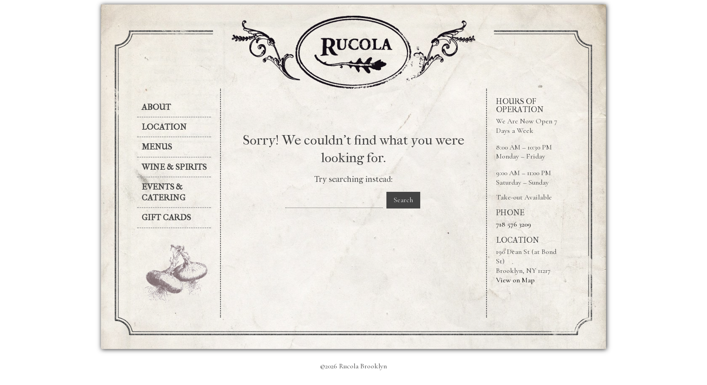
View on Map (515, 280)
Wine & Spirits (174, 167)
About (156, 107)
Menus (157, 147)
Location (164, 127)
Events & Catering (163, 192)
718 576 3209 (513, 224)
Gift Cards (166, 217)
